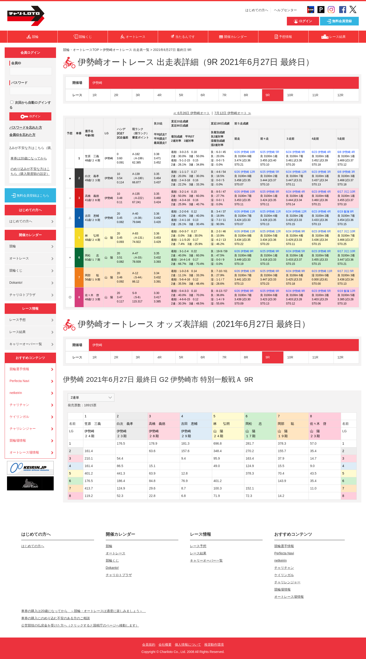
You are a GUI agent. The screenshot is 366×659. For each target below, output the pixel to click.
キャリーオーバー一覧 (25, 344)
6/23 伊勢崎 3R (321, 172)
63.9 (152, 473)
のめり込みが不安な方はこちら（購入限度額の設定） (30, 171)
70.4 (281, 473)
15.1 (152, 466)
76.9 (184, 481)
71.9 (216, 496)
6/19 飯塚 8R (346, 211)
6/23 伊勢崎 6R (321, 231)
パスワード (19, 83)
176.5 (121, 443)
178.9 (153, 443)
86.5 (120, 466)
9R (268, 95)
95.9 (216, 458)
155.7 (282, 451)
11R (315, 95)
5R (181, 95)
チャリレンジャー (23, 428)
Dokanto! (15, 282)
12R (340, 95)
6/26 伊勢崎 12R (244, 172)
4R (159, 95)
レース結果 (17, 332)
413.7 (88, 488)
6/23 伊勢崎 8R (321, 251)
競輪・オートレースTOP (81, 50)
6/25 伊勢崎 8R (269, 191)
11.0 (313, 488)
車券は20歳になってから (29, 158)
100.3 (217, 488)
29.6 (152, 488)
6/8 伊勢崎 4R (346, 152)
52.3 (120, 496)
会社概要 (165, 644)
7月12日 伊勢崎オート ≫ (233, 113)
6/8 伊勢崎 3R (346, 172)
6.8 (183, 496)
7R (224, 95)
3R (138, 95)
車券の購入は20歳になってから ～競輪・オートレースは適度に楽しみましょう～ (83, 611)
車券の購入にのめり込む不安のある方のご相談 (55, 618)
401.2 (88, 473)
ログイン (30, 116)
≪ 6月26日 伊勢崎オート (191, 113)
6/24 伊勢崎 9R (295, 152)
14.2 (281, 496)
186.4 (121, 481)
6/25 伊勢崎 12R (270, 231)
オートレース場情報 (24, 452)
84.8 (152, 481)
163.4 (250, 458)
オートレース (19, 258)
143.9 (282, 481)
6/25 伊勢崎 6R (269, 271)
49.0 (216, 466)
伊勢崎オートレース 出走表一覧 (126, 50)
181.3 (185, 443)
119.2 (88, 496)
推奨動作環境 (214, 644)
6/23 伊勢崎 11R (322, 271)
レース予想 (17, 320)
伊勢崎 (97, 83)
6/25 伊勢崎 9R (269, 251)
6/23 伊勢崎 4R (321, 152)
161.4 (88, 451)
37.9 (281, 458)
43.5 (313, 473)
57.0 (313, 443)
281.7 (250, 443)
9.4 (183, 458)
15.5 (281, 466)
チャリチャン (19, 405)
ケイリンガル (19, 416)
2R (116, 95)
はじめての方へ (256, 10)
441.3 (121, 473)
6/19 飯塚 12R (346, 291)
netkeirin (16, 393)
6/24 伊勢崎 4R (295, 191)
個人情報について (188, 644)
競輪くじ (15, 270)
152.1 (250, 488)
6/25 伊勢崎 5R (269, 152)
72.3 (249, 496)
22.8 (152, 496)
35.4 (313, 451)
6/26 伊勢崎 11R (244, 211)
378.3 (282, 443)
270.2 (250, 451)
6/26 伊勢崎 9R (243, 251)
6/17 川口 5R (346, 271)
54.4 (120, 458)
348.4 (217, 451)
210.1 (88, 458)
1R (94, 95)
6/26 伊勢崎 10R (244, 152)
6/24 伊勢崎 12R (296, 172)
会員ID (16, 63)
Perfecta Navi (19, 381)
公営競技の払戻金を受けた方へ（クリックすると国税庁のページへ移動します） (80, 625)
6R (203, 95)
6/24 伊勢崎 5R (295, 251)
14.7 (313, 458)
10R (290, 95)
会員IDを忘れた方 (22, 135)
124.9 (250, 466)
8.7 (183, 488)
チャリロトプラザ (22, 295)
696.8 (217, 443)
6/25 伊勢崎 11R (270, 211)
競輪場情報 (18, 440)
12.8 (184, 473)
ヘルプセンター (285, 10)
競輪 (12, 246)
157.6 (185, 451)
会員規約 (148, 644)
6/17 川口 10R (346, 191)
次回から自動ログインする (30, 105)
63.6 (152, 451)
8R (246, 95)
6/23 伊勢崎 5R (321, 291)
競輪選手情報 (19, 369)
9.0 (312, 466)
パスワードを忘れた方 (25, 127)
